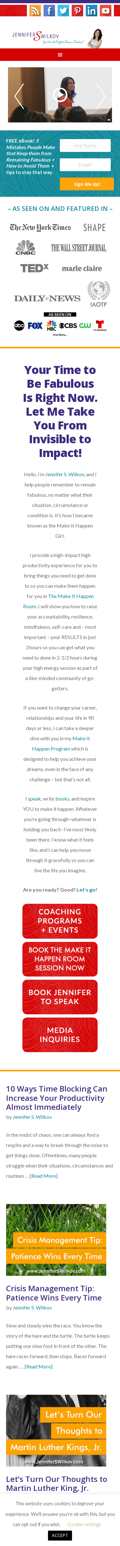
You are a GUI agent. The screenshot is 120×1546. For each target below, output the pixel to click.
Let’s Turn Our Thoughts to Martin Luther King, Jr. (56, 1483)
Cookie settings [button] (84, 1524)
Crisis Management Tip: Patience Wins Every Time (54, 1293)
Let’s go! (86, 889)
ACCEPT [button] (60, 1535)
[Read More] (44, 1176)
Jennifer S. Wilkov (60, 32)
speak (34, 798)
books (62, 798)
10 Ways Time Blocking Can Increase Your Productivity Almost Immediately (57, 1097)
